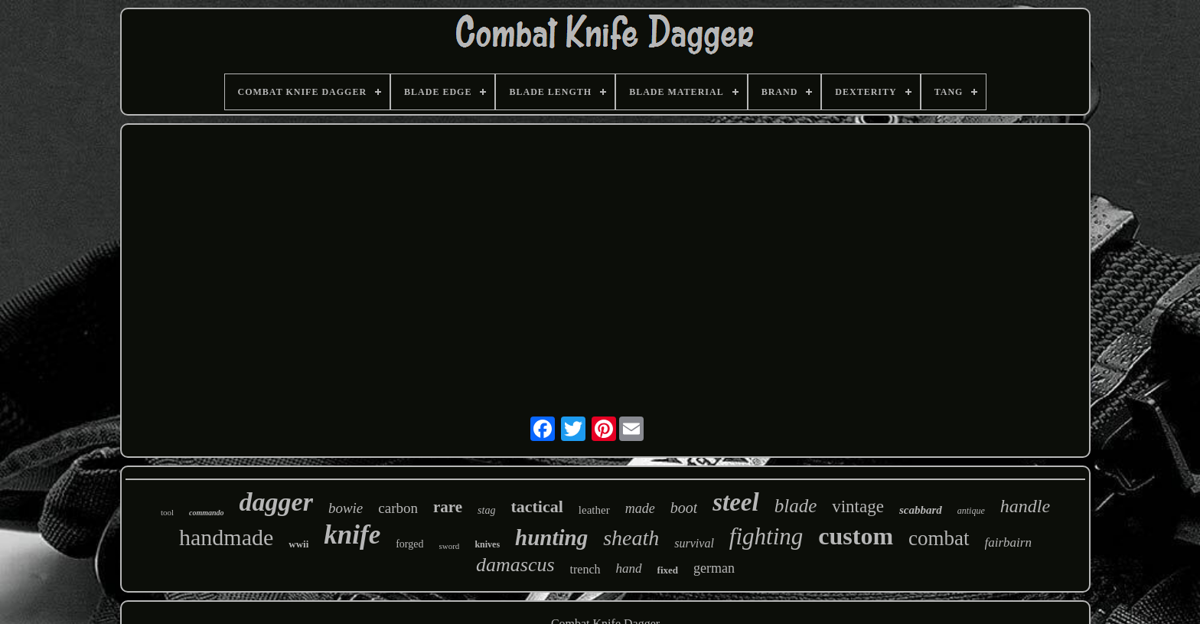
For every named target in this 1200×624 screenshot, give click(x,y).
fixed (667, 570)
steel (735, 502)
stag (486, 510)
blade (795, 505)
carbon (398, 508)
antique (971, 510)
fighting (766, 536)
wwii (298, 544)
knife (352, 535)
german (714, 568)
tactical (536, 506)
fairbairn (1008, 542)
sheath (631, 538)
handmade (226, 537)
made (640, 508)
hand (629, 568)
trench (585, 569)
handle (1025, 506)
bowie (345, 508)
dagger (276, 502)
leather (594, 510)
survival (694, 543)
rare (447, 507)
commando (206, 512)
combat (938, 538)
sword (449, 545)
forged (409, 544)
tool (167, 512)
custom (855, 536)
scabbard (920, 510)
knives (487, 544)
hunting (551, 537)
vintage (858, 506)
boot (684, 507)
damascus (515, 565)
